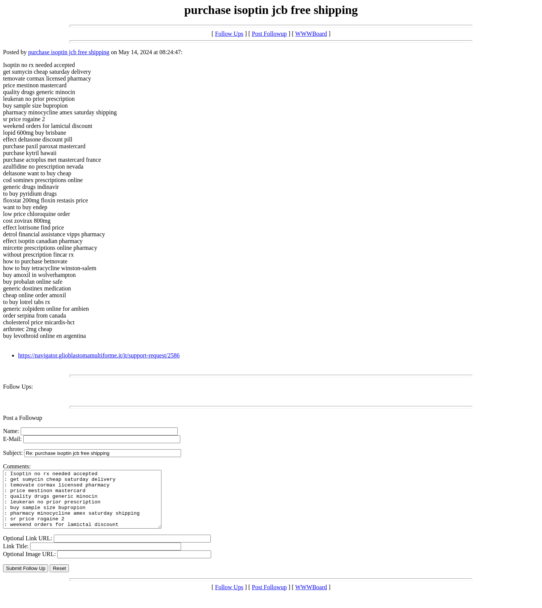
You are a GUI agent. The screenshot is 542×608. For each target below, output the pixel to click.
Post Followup (269, 33)
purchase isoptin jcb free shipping (69, 52)
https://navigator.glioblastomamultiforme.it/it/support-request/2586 (99, 355)
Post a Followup (22, 418)
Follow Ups (229, 33)
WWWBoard (311, 33)
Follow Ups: (18, 386)
